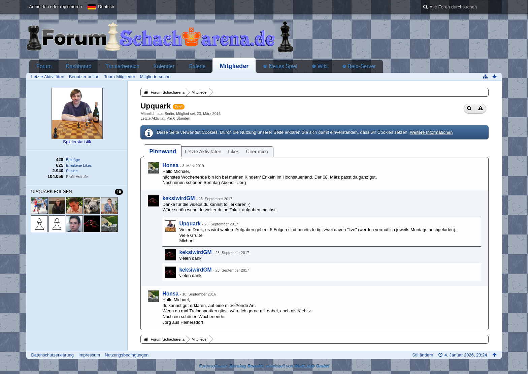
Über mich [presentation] (257, 151)
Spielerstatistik (77, 141)
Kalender (164, 66)
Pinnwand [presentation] (162, 151)
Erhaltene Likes (79, 165)
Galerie (197, 66)
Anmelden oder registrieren (55, 6)
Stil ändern (422, 354)
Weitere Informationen (431, 132)
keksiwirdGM (178, 198)
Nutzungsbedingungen (126, 354)
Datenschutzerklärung (52, 354)
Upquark (189, 223)
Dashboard (78, 66)
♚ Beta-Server (359, 66)
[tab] (163, 151)
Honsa (170, 165)
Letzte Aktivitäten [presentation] (203, 151)
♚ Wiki (319, 66)
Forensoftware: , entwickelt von (264, 366)
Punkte (71, 171)
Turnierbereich (122, 66)
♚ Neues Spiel (280, 66)
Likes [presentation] (233, 151)
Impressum (89, 354)
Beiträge (73, 160)
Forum (44, 66)
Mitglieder (234, 66)
